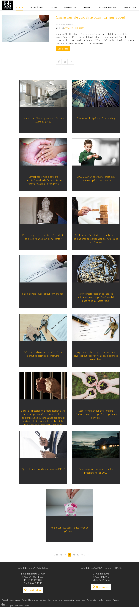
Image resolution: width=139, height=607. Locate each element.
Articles (116, 600)
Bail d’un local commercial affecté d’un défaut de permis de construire (43, 354)
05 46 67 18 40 (35, 583)
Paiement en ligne (107, 7)
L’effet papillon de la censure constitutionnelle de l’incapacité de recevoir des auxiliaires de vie (43, 180)
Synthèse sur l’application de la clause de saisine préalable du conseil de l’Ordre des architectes (96, 239)
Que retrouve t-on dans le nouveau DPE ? (43, 469)
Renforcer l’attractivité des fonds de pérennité (69, 529)
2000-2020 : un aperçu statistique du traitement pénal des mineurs (96, 178)
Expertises (80, 600)
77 (82, 555)
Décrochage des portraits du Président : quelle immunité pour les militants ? (43, 237)
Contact (87, 7)
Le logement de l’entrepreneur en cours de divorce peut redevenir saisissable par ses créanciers (96, 356)
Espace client (130, 7)
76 (78, 555)
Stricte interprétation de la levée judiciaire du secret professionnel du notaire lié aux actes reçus (96, 297)
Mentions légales (104, 600)
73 (66, 555)
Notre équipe (37, 7)
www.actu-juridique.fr (74, 27)
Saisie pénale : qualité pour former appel (43, 293)
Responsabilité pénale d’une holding (96, 118)
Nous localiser (34, 590)
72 (61, 555)
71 (57, 555)
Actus (54, 7)
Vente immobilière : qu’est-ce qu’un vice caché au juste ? (43, 120)
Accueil (19, 7)
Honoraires (70, 7)
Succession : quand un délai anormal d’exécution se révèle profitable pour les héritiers (96, 414)
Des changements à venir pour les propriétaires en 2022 (96, 471)
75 (74, 555)
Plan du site (91, 600)
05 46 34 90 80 (35, 580)
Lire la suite (63, 48)
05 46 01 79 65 (103, 580)
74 (70, 555)
